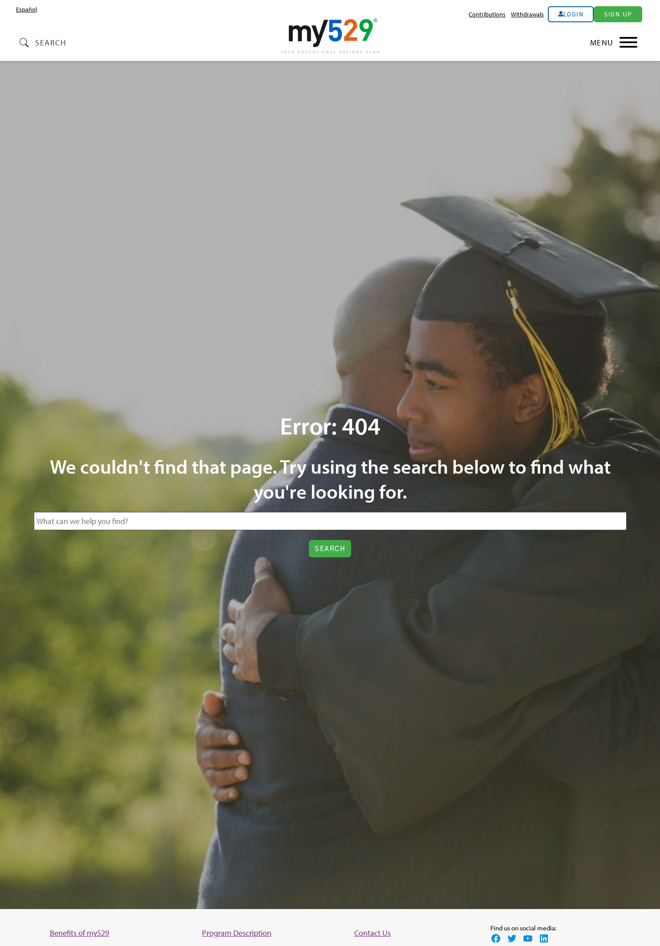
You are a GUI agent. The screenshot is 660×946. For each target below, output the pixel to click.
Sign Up (618, 14)
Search (50, 42)
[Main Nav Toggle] (613, 42)
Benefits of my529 (79, 933)
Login (573, 14)
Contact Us (372, 933)
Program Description (236, 933)
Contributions (487, 14)
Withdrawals (527, 14)
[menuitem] (26, 9)
